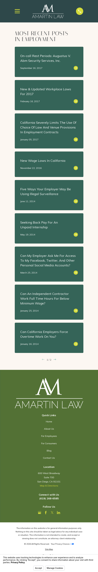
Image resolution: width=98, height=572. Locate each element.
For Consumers (49, 443)
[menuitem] (49, 549)
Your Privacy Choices (62, 544)
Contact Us (49, 457)
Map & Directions (49, 485)
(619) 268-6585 (49, 498)
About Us (49, 428)
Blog (49, 450)
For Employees (49, 436)
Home (49, 421)
